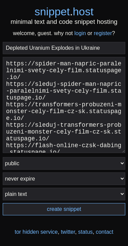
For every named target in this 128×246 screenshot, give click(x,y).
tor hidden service (36, 232)
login (80, 33)
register (103, 33)
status (85, 232)
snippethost (64, 11)
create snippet (64, 209)
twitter (68, 232)
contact (104, 232)
